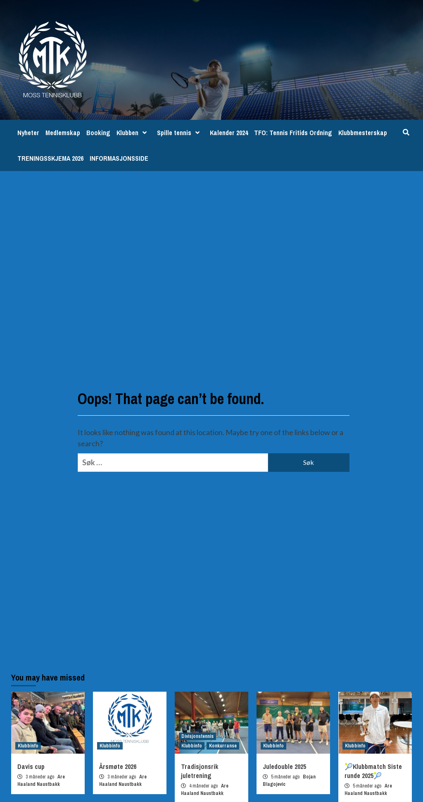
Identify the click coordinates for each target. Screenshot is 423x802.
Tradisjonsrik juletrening (200, 771)
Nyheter (28, 132)
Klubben (133, 132)
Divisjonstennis (197, 736)
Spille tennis (180, 132)
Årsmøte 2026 (117, 766)
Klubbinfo (28, 746)
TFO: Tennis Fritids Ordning (293, 132)
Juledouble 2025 (284, 766)
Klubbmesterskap (362, 132)
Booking (98, 132)
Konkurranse (223, 746)
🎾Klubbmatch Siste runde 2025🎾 (373, 771)
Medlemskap (62, 132)
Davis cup (31, 766)
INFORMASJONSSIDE (119, 158)
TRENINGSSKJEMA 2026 (50, 158)
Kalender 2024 (229, 132)
